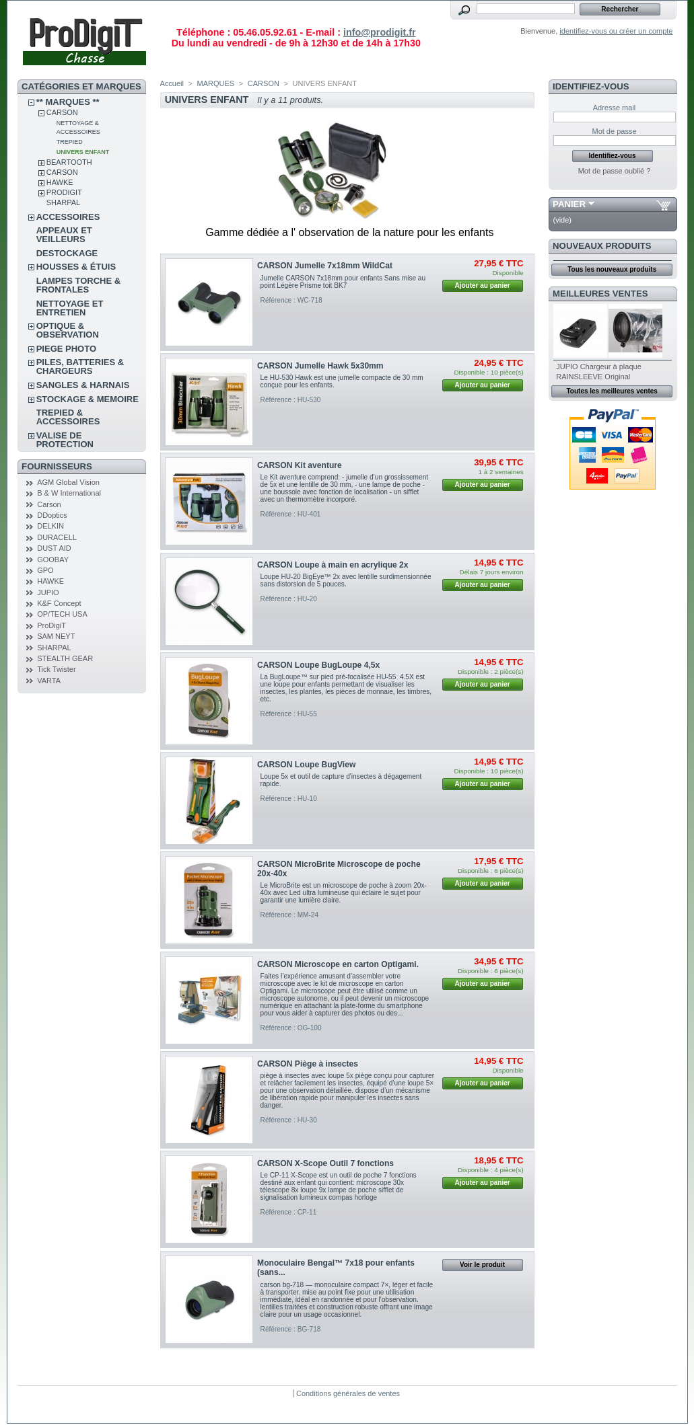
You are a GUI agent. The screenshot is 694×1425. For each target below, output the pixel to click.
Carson (49, 504)
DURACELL (57, 537)
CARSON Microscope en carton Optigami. (338, 964)
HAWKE (59, 182)
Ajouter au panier (482, 285)
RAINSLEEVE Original (593, 377)
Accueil (172, 83)
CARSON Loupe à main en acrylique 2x (332, 565)
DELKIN (50, 526)
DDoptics (52, 515)
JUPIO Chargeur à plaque (598, 366)
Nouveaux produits (602, 246)
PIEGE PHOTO (66, 349)
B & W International (69, 493)
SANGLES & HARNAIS (83, 385)
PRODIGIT (64, 192)
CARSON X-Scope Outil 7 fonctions (325, 1163)
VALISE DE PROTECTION (65, 439)
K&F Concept (59, 603)
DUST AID (54, 548)
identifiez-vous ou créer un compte (615, 31)
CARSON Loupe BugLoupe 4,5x (318, 665)
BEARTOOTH (69, 162)
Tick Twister (56, 669)
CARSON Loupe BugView (306, 764)
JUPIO (48, 592)
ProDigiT (51, 625)
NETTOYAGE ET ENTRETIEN (70, 308)
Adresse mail (614, 108)
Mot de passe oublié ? (614, 171)
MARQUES (216, 83)
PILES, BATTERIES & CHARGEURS (80, 366)
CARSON (62, 112)
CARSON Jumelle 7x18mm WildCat (324, 265)
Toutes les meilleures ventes (611, 391)
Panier (569, 204)
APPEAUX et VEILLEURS (64, 234)
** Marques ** (68, 102)
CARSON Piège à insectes (307, 1064)
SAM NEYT (56, 636)
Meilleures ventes (600, 293)
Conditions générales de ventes (348, 1393)
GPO (45, 570)
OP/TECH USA (62, 614)
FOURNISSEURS (57, 466)
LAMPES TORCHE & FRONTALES (78, 285)
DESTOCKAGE (67, 253)
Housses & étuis (76, 267)
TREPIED (70, 142)
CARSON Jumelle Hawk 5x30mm (320, 366)
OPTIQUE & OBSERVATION (67, 330)
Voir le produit (482, 1264)
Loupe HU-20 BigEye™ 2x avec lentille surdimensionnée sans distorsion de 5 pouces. (346, 580)
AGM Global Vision (68, 482)
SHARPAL (63, 202)
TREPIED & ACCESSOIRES (68, 417)
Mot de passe (614, 131)
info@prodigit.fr (379, 32)
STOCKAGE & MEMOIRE (87, 399)
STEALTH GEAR (65, 658)
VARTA (49, 681)
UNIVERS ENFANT (83, 152)
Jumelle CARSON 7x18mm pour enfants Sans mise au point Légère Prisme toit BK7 (343, 281)
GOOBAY (53, 559)
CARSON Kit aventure (299, 465)
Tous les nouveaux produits (611, 269)
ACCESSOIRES (68, 217)
